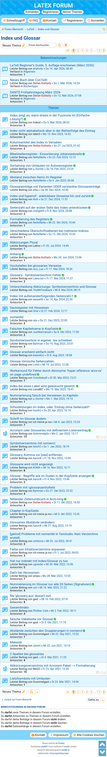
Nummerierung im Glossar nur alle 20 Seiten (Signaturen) (50, 584)
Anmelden (32, 12)
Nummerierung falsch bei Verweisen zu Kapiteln (44, 395)
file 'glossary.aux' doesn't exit (30, 596)
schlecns (38, 541)
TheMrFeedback (42, 290)
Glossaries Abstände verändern (32, 522)
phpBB (43, 747)
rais (35, 320)
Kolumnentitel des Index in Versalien (36, 142)
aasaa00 (38, 299)
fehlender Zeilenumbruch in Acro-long (36, 499)
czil (35, 587)
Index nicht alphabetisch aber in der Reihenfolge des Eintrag (52, 131)
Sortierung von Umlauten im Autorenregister (41, 165)
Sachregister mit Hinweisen (29, 308)
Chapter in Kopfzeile (24, 511)
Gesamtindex (19, 607)
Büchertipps (30, 86)
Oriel (35, 311)
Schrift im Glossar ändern (28, 418)
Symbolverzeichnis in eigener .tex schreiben (41, 340)
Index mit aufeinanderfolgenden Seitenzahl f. (42, 296)
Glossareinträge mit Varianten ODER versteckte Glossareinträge (55, 186)
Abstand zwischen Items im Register (36, 177)
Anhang (15, 254)
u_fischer (38, 168)
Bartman (38, 343)
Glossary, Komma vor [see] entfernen (36, 455)
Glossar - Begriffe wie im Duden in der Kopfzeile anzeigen (50, 476)
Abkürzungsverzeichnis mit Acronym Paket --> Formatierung (52, 665)
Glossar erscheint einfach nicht (32, 352)
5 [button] (91, 50)
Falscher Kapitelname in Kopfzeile (34, 329)
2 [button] (78, 50)
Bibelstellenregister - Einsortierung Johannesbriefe (46, 154)
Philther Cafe (40, 610)
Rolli (35, 199)
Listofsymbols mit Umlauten (30, 678)
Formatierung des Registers (29, 219)
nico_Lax (38, 269)
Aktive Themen (72, 12)
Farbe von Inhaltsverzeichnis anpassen (37, 549)
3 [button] (82, 50)
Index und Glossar (20, 38)
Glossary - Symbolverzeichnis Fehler (35, 275)
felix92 (37, 446)
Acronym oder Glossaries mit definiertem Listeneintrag (49, 430)
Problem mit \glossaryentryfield (32, 487)
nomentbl (16, 317)
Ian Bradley (59, 743)
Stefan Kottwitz (42, 83)
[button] (67, 50)
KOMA (37, 467)
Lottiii (36, 364)
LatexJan (38, 278)
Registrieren (51, 12)
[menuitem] (33, 20)
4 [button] (87, 50)
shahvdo (38, 68)
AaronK (37, 458)
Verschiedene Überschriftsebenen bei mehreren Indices (49, 231)
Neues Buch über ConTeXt (28, 80)
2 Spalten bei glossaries (27, 654)
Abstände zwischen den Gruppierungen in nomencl (46, 631)
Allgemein (29, 71)
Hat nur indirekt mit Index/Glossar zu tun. (39, 561)
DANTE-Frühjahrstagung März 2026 (35, 92)
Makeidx (16, 642)
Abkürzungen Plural (24, 242)
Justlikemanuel (42, 332)
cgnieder (38, 564)
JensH (37, 645)
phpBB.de (66, 750)
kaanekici (38, 355)
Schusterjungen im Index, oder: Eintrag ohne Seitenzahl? (50, 407)
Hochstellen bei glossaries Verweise (35, 266)
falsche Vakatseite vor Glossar (31, 619)
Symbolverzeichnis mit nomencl (32, 443)
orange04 (38, 210)
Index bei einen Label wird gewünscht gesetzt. (42, 386)
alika (36, 189)
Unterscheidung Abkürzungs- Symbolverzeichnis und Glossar (53, 287)
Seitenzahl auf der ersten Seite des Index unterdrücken (49, 207)
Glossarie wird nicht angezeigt (31, 464)
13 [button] (98, 50)
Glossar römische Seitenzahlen (32, 361)
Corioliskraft (40, 377)
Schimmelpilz (41, 433)
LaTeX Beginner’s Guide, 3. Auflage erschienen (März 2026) (52, 65)
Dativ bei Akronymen (24, 572)
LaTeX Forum (53, 5)
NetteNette (39, 157)
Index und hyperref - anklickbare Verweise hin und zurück (50, 196)
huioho (37, 410)
